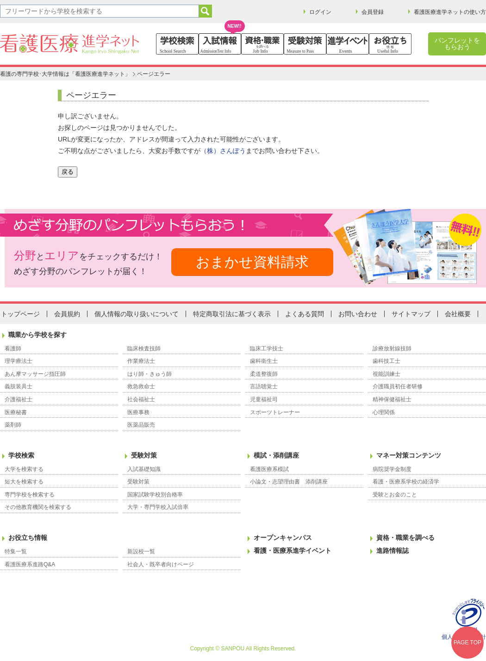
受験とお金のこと (395, 494)
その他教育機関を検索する (38, 507)
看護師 (13, 348)
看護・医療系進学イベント (292, 550)
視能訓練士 (386, 374)
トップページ (20, 314)
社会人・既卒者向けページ (160, 564)
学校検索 (21, 455)
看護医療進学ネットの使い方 (450, 12)
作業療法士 (141, 361)
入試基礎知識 (144, 469)
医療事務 (138, 412)
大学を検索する (24, 469)
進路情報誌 (392, 550)
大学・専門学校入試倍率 (157, 507)
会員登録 (372, 12)
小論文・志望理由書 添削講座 (289, 481)
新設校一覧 (141, 551)
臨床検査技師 (144, 348)
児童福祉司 (264, 399)
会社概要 (458, 314)
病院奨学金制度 (392, 469)
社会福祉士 (141, 399)
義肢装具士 (18, 386)
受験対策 (144, 455)
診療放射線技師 (392, 348)
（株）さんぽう (223, 150)
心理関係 (384, 412)
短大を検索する (24, 481)
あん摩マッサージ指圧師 (35, 374)
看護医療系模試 (269, 469)
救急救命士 (141, 386)
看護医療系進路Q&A (30, 564)
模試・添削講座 (276, 455)
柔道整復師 (264, 374)
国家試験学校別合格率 (155, 494)
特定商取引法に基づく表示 (232, 314)
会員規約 (67, 314)
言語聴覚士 (264, 386)
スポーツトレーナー (275, 412)
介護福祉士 (18, 399)
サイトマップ (411, 314)
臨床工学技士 (266, 348)
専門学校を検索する (30, 494)
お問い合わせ (357, 314)
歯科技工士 (386, 361)
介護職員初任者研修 (398, 386)
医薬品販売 (141, 425)
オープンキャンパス (283, 537)
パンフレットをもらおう (457, 43)
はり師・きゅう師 (149, 374)
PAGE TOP (467, 642)
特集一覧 (16, 551)
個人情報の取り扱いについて (136, 314)
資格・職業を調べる (405, 537)
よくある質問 (304, 314)
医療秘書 (16, 412)
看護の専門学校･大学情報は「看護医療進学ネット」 (65, 74)
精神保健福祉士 (392, 399)
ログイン (320, 12)
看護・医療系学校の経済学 (406, 481)
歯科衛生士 (264, 361)
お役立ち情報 (27, 537)
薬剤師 (13, 425)
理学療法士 (18, 361)
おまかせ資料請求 (252, 261)
